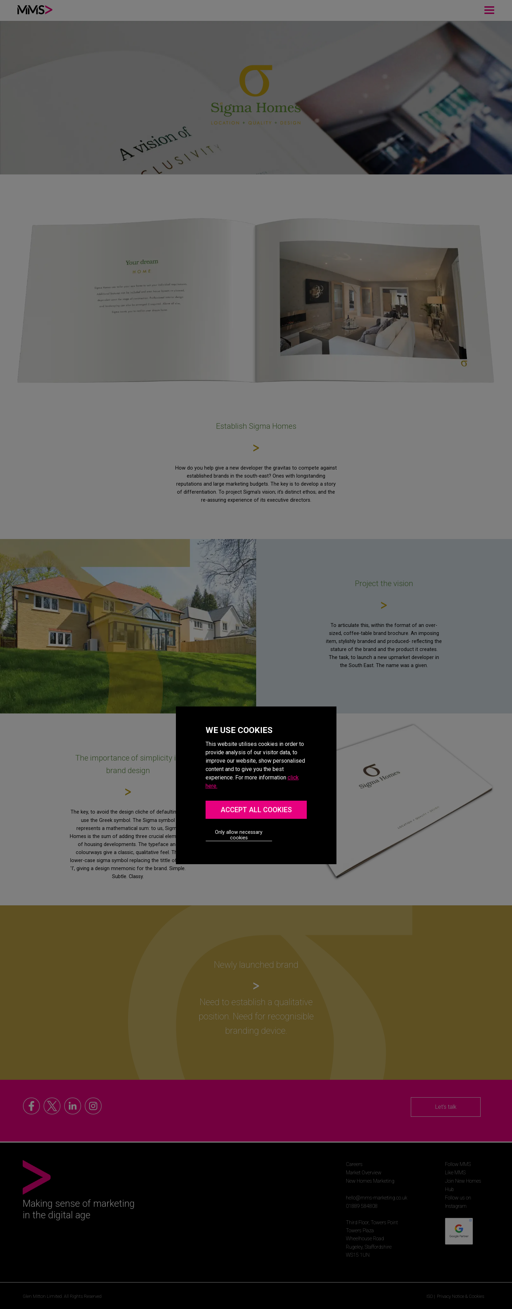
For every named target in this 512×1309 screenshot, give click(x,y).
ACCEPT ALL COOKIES (256, 810)
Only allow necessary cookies (238, 835)
